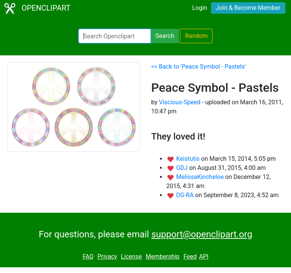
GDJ (182, 167)
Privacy (107, 256)
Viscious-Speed (179, 102)
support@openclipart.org (201, 234)
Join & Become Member (248, 7)
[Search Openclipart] (114, 36)
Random (196, 35)
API (203, 256)
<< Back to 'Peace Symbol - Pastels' (198, 66)
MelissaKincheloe (200, 176)
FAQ (88, 256)
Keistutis (188, 158)
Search (164, 35)
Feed (190, 256)
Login (199, 7)
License (131, 256)
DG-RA (185, 195)
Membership (162, 256)
